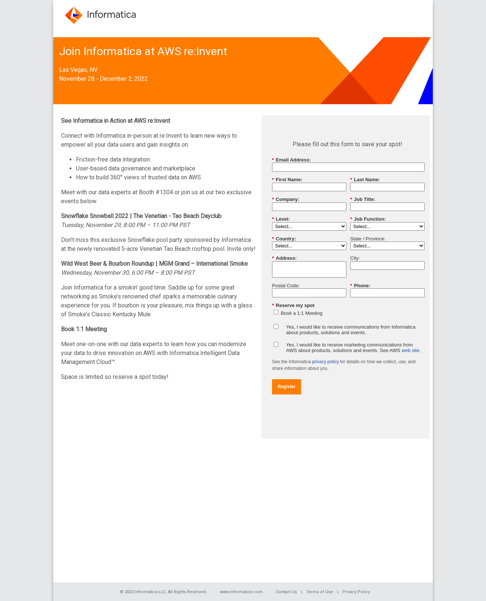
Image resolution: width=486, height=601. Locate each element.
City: (355, 258)
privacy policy (325, 361)
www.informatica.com (241, 591)
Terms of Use (319, 591)
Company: (286, 199)
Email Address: (291, 160)
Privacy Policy (356, 591)
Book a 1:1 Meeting (301, 313)
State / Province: (368, 239)
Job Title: (362, 199)
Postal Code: (286, 285)
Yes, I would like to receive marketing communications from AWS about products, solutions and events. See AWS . (353, 348)
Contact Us (286, 591)
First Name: (287, 180)
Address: (284, 258)
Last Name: (365, 180)
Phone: (360, 286)
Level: (281, 219)
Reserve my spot (293, 306)
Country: (284, 239)
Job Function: (368, 219)
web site (410, 350)
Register (286, 386)
